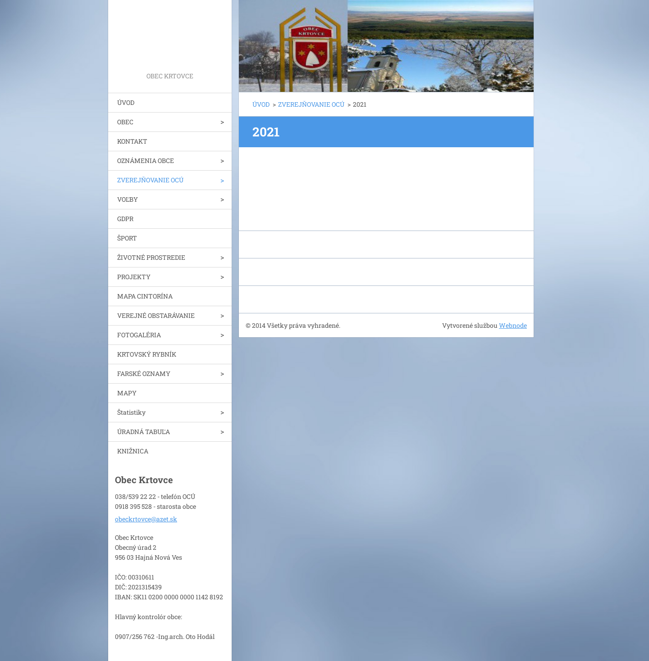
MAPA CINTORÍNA (145, 296)
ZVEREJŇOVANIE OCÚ (150, 180)
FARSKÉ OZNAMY (143, 373)
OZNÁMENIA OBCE (145, 160)
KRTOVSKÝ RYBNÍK (146, 354)
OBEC (125, 122)
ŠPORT (127, 238)
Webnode (513, 325)
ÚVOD (125, 102)
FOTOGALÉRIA (139, 334)
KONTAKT (132, 141)
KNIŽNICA (132, 451)
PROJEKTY (134, 276)
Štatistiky (131, 412)
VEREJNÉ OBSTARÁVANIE (156, 315)
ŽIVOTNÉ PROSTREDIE (151, 257)
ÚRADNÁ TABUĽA (143, 431)
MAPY (127, 393)
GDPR (125, 218)
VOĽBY (127, 199)
